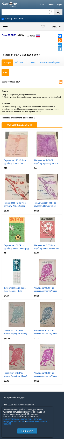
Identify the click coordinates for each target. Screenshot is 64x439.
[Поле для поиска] (32, 12)
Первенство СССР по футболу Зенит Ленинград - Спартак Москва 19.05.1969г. (46, 247)
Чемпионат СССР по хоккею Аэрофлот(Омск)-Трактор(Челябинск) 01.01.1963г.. (15, 332)
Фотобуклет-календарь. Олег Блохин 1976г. (15, 289)
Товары (7, 62)
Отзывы (31, 62)
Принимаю (27, 431)
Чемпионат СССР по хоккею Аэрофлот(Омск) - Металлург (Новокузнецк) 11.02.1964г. (46, 375)
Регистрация (55, 4)
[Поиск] (58, 12)
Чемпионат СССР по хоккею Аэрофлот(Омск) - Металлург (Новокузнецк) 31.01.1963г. (16, 375)
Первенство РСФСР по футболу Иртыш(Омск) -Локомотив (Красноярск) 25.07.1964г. (15, 205)
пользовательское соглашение (18, 419)
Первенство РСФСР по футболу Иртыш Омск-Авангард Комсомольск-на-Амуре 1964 (16, 162)
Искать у (14, 19)
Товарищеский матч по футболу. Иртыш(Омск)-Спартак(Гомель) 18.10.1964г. (45, 205)
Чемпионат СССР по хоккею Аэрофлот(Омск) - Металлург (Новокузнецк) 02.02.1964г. (46, 290)
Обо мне (19, 62)
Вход (42, 4)
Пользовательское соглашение (19, 405)
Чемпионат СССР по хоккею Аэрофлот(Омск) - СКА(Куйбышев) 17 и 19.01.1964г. (46, 332)
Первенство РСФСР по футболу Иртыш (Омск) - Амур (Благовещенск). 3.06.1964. (46, 162)
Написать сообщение (50, 62)
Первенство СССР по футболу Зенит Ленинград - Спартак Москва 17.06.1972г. (16, 247)
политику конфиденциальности (22, 420)
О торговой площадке (14, 397)
